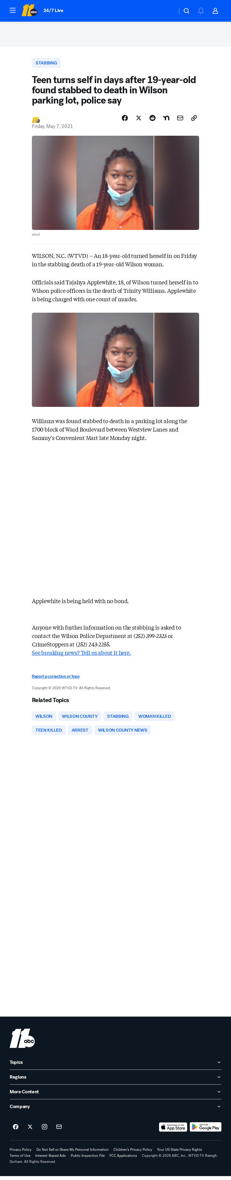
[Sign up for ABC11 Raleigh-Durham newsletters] (59, 1131)
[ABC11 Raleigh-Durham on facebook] (16, 1131)
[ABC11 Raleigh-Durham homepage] (29, 10)
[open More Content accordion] (115, 1095)
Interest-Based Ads (50, 1159)
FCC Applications (123, 1159)
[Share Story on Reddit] (152, 121)
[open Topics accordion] (115, 1066)
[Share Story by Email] (180, 121)
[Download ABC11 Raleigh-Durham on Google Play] (205, 1131)
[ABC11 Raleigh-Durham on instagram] (44, 1131)
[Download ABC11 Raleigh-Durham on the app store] (173, 1131)
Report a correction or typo (55, 679)
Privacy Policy (21, 1153)
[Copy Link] (194, 121)
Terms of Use (20, 1159)
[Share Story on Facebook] (125, 121)
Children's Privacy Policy (132, 1153)
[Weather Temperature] (168, 11)
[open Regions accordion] (115, 1081)
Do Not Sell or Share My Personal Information (72, 1153)
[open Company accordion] (115, 1110)
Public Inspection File (88, 1159)
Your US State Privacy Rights (179, 1153)
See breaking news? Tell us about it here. (81, 655)
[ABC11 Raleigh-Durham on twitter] (30, 1131)
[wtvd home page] (22, 1042)
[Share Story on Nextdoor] (166, 121)
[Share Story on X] (139, 121)
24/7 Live (53, 10)
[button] (12, 10)
